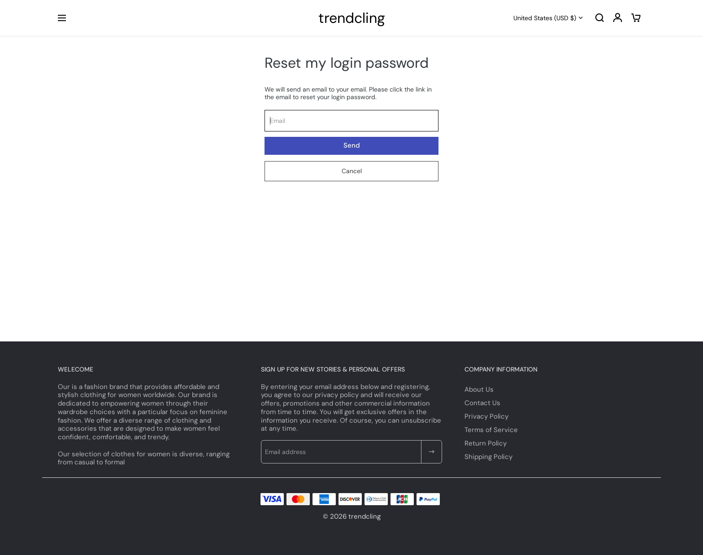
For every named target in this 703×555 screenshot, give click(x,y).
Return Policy (485, 443)
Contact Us (482, 402)
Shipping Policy (488, 456)
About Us (479, 389)
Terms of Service (491, 429)
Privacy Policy (486, 416)
